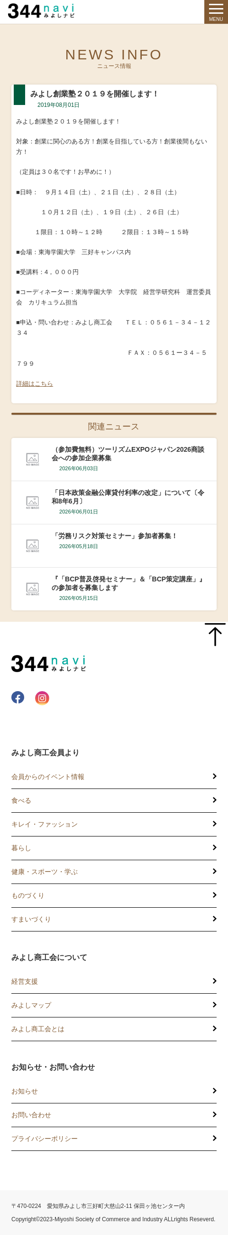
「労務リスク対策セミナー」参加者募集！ (115, 536)
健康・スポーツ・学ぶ (44, 871)
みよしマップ (31, 1005)
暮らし (21, 848)
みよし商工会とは (37, 1029)
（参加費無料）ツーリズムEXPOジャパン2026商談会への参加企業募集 (128, 454)
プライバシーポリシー (44, 1138)
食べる (21, 800)
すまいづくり (31, 919)
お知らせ (24, 1091)
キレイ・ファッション (44, 824)
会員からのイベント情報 (47, 776)
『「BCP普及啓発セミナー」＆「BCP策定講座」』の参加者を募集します (129, 583)
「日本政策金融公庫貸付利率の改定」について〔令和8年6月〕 (128, 497)
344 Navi (43, 11)
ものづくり (28, 895)
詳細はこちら (34, 383)
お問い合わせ (31, 1115)
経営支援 (24, 981)
